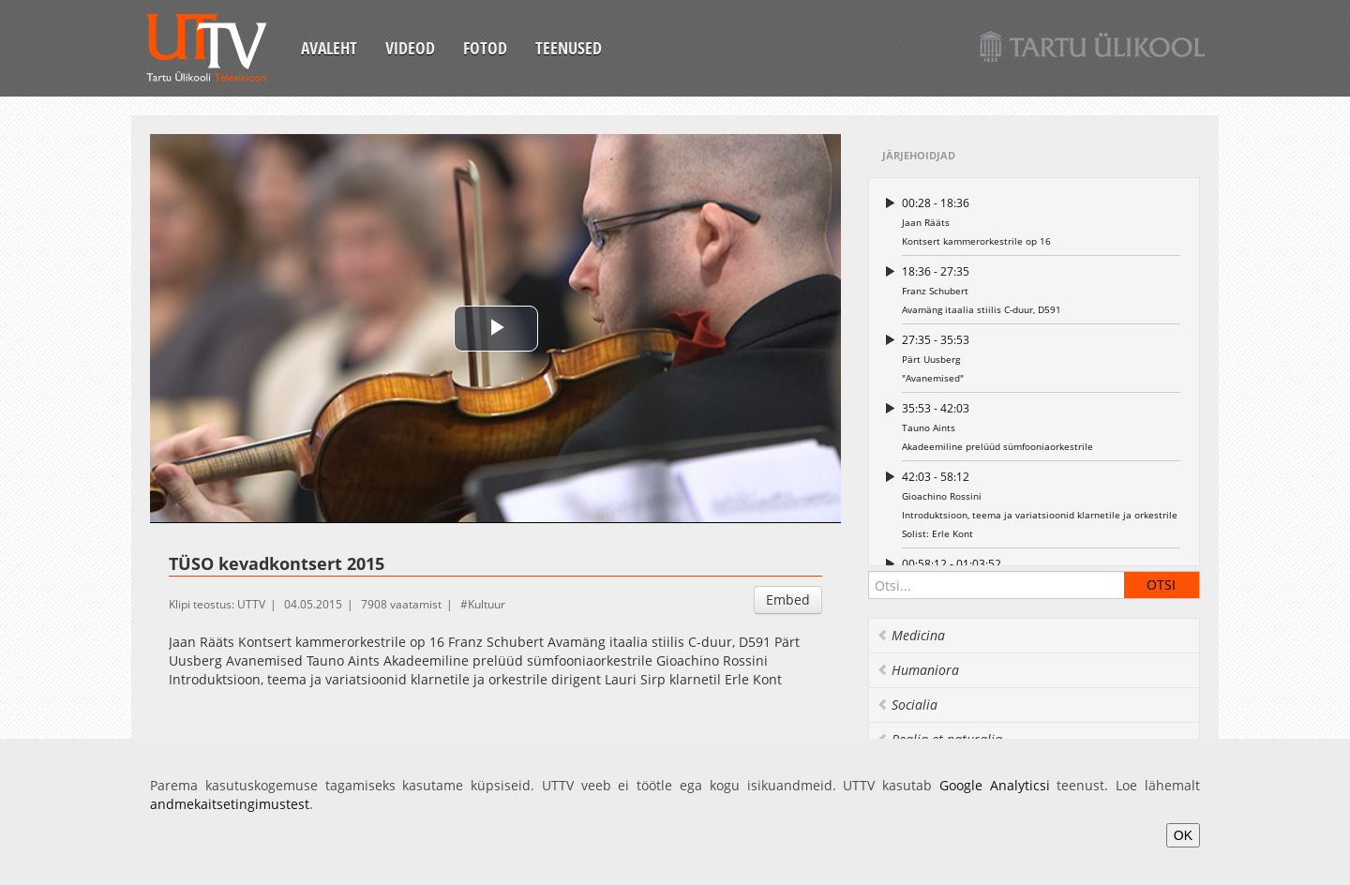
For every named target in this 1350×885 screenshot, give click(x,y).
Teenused (568, 48)
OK (1183, 835)
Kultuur (486, 604)
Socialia (907, 704)
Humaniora (918, 670)
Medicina (911, 635)
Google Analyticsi (994, 785)
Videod (410, 48)
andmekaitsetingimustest (229, 804)
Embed (788, 599)
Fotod (485, 48)
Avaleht (329, 48)
